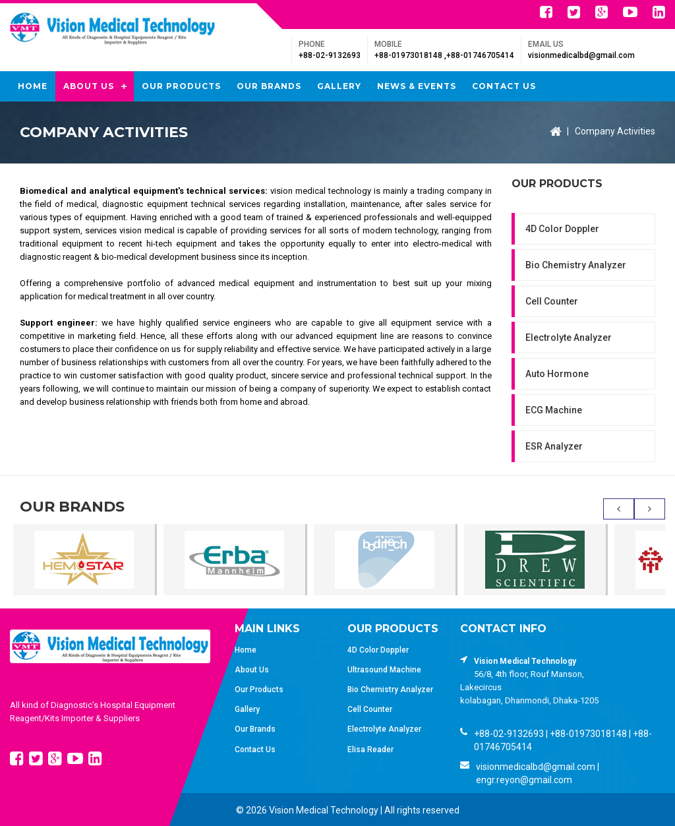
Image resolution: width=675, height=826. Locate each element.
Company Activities (615, 131)
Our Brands (269, 86)
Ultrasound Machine (384, 669)
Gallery (339, 86)
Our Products (181, 86)
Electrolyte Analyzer (568, 337)
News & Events (416, 86)
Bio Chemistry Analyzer (575, 265)
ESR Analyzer (554, 446)
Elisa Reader (370, 749)
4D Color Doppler (562, 228)
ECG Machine (553, 410)
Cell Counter (551, 301)
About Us (88, 86)
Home (32, 86)
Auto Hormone (557, 374)
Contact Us (504, 86)
